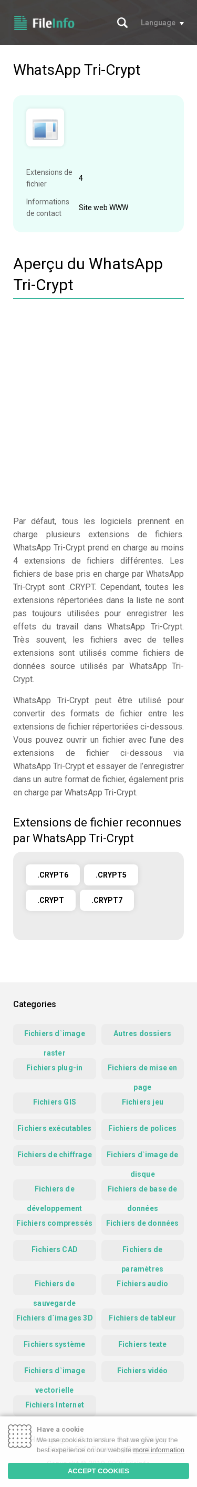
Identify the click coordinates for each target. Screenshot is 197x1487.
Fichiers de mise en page (143, 1071)
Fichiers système (54, 1344)
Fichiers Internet (54, 1405)
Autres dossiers (142, 1033)
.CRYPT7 (106, 900)
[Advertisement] (98, 408)
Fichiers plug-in (54, 1067)
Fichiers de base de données (143, 1192)
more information (159, 1450)
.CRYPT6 (52, 875)
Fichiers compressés (54, 1223)
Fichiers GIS (54, 1102)
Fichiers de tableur (142, 1318)
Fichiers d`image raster (54, 1037)
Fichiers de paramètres (142, 1253)
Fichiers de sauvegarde (54, 1287)
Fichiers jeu (142, 1102)
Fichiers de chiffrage (54, 1154)
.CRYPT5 (111, 875)
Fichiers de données (142, 1223)
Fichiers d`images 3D (54, 1318)
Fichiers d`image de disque (143, 1158)
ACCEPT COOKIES (98, 1471)
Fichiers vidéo (142, 1370)
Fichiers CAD (55, 1249)
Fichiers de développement (54, 1192)
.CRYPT (50, 900)
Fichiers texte (142, 1344)
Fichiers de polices (142, 1128)
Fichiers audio (142, 1283)
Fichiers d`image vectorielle (54, 1374)
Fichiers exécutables (54, 1128)
